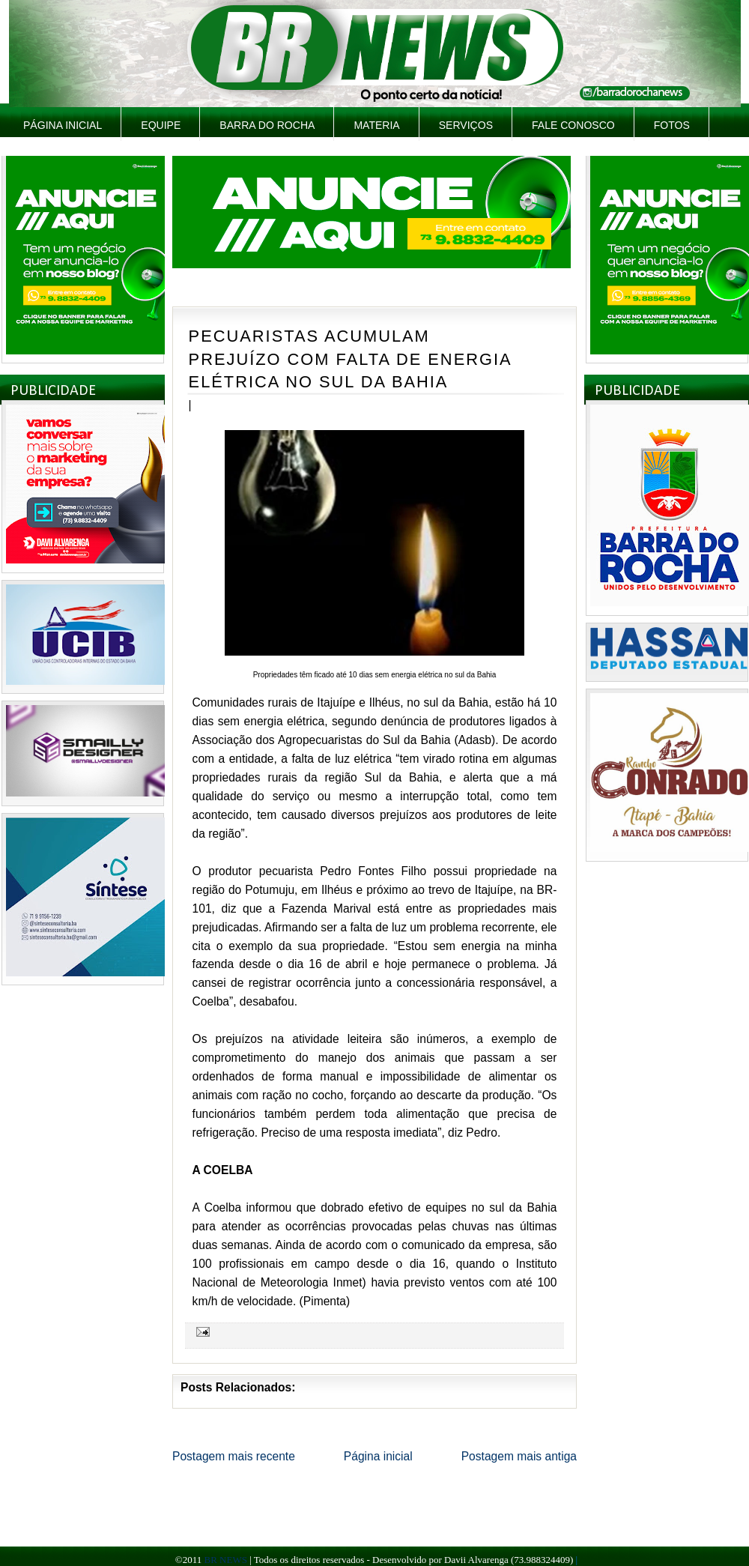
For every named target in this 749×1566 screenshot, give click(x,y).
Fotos (672, 125)
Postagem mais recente (233, 1456)
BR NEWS (225, 1559)
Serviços (466, 125)
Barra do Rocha (267, 125)
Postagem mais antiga (519, 1456)
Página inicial (62, 125)
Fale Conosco (573, 125)
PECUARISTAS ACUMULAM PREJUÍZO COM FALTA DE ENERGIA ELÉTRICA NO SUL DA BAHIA (350, 359)
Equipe (161, 125)
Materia (376, 125)
